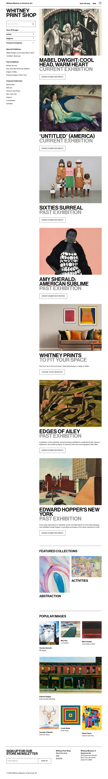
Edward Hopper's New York (16, 75)
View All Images (12, 30)
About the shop (61, 753)
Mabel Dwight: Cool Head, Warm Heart (20, 53)
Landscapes (10, 100)
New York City (11, 94)
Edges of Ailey (11, 72)
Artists (20, 34)
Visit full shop (85, 3)
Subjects (20, 38)
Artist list (59, 758)
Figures (9, 97)
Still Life (9, 88)
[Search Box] (21, 24)
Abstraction (10, 84)
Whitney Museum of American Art (19, 3)
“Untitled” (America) (13, 56)
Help (94, 3)
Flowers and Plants (13, 91)
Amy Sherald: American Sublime (18, 69)
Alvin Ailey (94, 444)
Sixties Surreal (11, 65)
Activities (9, 103)
